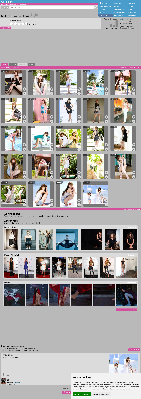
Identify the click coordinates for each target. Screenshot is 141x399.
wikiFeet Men (103, 15)
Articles (116, 6)
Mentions (102, 12)
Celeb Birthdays (119, 12)
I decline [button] (86, 394)
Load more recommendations (126, 310)
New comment (134, 350)
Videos (102, 9)
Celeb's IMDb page (126, 19)
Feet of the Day (119, 9)
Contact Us (132, 15)
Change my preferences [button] (101, 394)
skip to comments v (132, 209)
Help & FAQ (132, 3)
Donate (130, 6)
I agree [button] (76, 394)
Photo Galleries (105, 6)
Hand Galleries (119, 15)
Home (104, 3)
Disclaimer (132, 12)
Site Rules (117, 3)
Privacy (130, 9)
